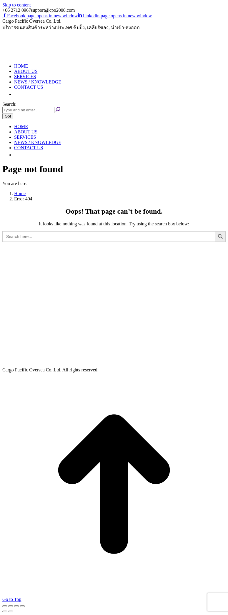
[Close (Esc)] (4, 606)
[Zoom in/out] (22, 606)
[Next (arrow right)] (10, 611)
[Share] (10, 606)
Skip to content (16, 4)
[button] (17, 94)
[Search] (28, 110)
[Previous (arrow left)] (4, 611)
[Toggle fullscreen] (16, 606)
